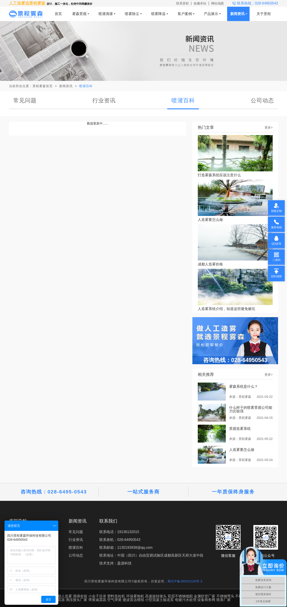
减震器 (59, 600)
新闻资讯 (237, 14)
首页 (58, 14)
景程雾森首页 (43, 86)
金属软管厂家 (204, 596)
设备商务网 (206, 600)
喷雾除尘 (132, 14)
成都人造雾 (63, 596)
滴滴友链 (80, 596)
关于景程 (264, 14)
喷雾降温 (158, 14)
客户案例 (185, 14)
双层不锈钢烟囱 (180, 596)
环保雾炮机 (135, 596)
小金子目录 (97, 596)
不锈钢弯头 (225, 596)
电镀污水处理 (185, 600)
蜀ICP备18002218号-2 (184, 581)
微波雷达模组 (133, 600)
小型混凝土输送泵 (159, 600)
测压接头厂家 (76, 600)
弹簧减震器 (97, 600)
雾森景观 (79, 14)
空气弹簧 (114, 600)
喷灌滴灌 (105, 14)
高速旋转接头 (156, 596)
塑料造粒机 (116, 596)
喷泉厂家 (223, 600)
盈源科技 (124, 563)
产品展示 (211, 14)
